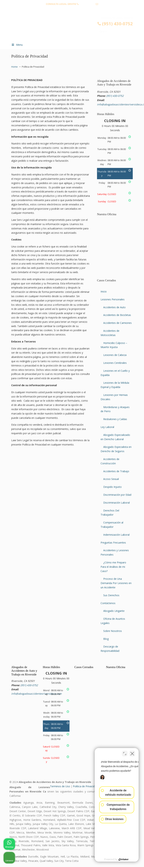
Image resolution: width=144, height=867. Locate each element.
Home (14, 66)
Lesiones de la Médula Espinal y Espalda (115, 385)
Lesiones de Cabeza (114, 355)
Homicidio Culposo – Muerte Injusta (114, 345)
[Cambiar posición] (125, 752)
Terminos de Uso (60, 786)
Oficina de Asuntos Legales (113, 621)
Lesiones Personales (113, 299)
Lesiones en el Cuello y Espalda (115, 373)
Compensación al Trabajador (112, 524)
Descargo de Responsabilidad (110, 648)
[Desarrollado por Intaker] (113, 859)
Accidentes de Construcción (110, 461)
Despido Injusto (112, 487)
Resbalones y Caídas (115, 419)
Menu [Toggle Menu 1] (17, 44)
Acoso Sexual (111, 479)
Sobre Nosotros (112, 631)
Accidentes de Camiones (117, 323)
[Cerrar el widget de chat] (132, 752)
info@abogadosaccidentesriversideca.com (72, 9)
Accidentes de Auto (114, 307)
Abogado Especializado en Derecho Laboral (115, 437)
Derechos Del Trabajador (110, 512)
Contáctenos (108, 603)
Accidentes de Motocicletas (110, 333)
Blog (106, 638)
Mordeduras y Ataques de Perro (115, 409)
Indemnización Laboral (116, 534)
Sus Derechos (111, 595)
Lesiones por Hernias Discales (114, 397)
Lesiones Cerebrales (115, 363)
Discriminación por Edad (117, 494)
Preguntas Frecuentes (113, 542)
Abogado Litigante (114, 611)
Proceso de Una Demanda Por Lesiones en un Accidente (116, 583)
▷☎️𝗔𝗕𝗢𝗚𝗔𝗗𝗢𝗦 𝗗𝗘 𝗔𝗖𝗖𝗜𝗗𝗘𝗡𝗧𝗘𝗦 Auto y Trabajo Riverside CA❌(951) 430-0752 (75, 28)
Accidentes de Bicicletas (117, 315)
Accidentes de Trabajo (116, 471)
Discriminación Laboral (116, 502)
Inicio (104, 291)
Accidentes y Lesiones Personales (115, 552)
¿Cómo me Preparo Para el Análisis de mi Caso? (113, 567)
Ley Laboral (107, 427)
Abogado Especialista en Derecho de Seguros (116, 449)
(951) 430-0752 (87, 4)
